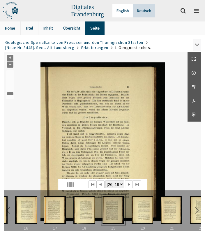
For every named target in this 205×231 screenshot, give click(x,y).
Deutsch (144, 10)
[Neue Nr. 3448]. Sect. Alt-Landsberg (39, 47)
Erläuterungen (94, 47)
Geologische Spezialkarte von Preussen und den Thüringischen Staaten (74, 42)
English (122, 10)
